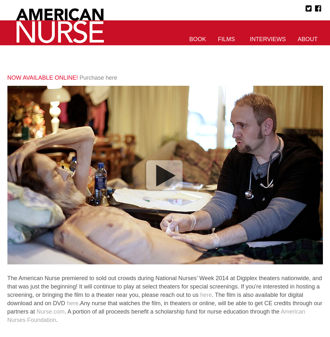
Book (197, 39)
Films (226, 39)
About (307, 39)
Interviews (268, 39)
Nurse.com (51, 311)
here (206, 295)
